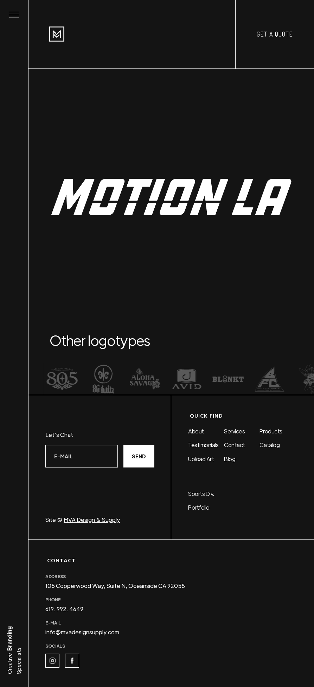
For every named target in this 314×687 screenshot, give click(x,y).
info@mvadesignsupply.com (82, 632)
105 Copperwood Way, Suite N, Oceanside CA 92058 (115, 585)
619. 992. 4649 (64, 609)
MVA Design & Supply (92, 519)
